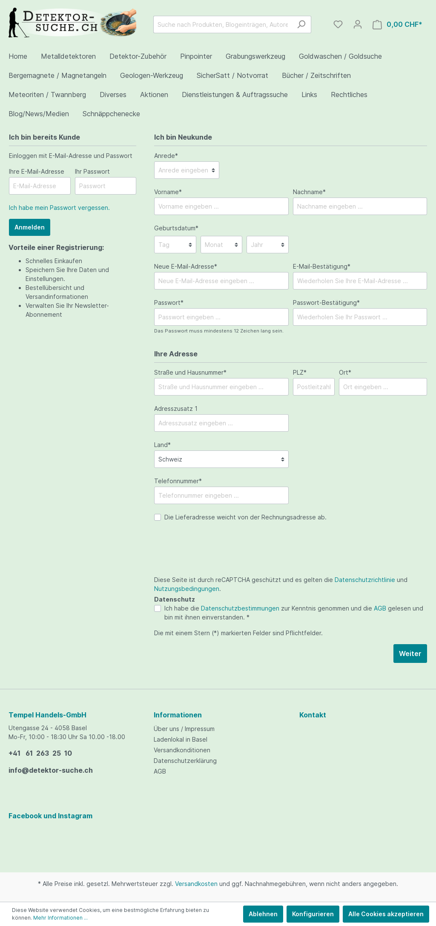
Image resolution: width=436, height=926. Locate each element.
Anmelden (29, 227)
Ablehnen (263, 913)
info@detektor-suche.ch (51, 770)
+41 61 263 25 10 (40, 753)
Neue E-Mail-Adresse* (185, 266)
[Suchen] (301, 24)
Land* (162, 444)
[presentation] (219, 558)
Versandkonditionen (182, 750)
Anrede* (166, 155)
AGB (380, 608)
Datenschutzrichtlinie (365, 579)
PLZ (300, 372)
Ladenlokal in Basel (180, 739)
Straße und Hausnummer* (190, 372)
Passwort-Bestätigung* (326, 302)
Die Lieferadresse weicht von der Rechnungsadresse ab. (245, 517)
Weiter (410, 653)
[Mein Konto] (357, 24)
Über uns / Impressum (184, 728)
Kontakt (312, 715)
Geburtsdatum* (176, 228)
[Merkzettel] (338, 24)
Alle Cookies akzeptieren (386, 913)
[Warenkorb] (397, 24)
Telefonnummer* (178, 481)
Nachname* (309, 191)
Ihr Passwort (92, 171)
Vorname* (168, 191)
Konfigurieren (313, 913)
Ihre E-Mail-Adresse (36, 171)
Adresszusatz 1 (176, 408)
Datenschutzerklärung (185, 760)
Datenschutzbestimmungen (240, 608)
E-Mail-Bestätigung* (321, 266)
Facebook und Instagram (50, 815)
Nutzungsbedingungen (186, 588)
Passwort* (169, 302)
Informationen (178, 715)
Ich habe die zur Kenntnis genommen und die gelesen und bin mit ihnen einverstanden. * (293, 613)
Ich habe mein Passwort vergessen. (59, 207)
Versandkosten (196, 883)
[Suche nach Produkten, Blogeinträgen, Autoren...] (222, 24)
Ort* (345, 372)
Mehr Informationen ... (60, 918)
